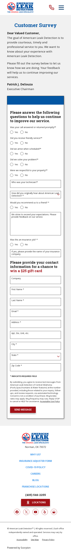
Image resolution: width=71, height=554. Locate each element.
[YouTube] (35, 512)
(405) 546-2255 (35, 495)
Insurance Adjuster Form (35, 461)
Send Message (23, 409)
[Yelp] (45, 512)
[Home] (20, 7)
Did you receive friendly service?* (26, 138)
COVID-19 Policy (35, 467)
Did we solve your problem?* (24, 159)
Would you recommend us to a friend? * (29, 202)
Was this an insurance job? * (24, 240)
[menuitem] (22, 539)
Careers (35, 473)
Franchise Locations (35, 486)
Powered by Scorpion (19, 547)
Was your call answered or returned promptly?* (33, 127)
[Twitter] (26, 512)
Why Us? (35, 454)
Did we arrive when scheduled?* (25, 149)
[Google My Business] (54, 512)
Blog (35, 480)
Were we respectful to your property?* (29, 170)
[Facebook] (17, 512)
